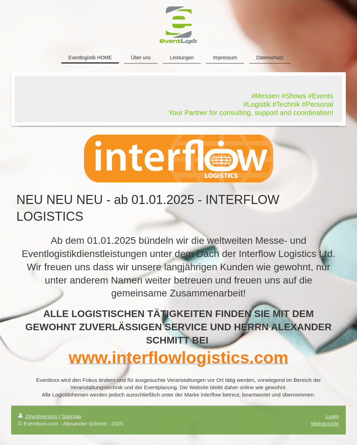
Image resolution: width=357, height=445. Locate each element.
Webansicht (325, 424)
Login (332, 416)
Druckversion (38, 416)
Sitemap (71, 416)
